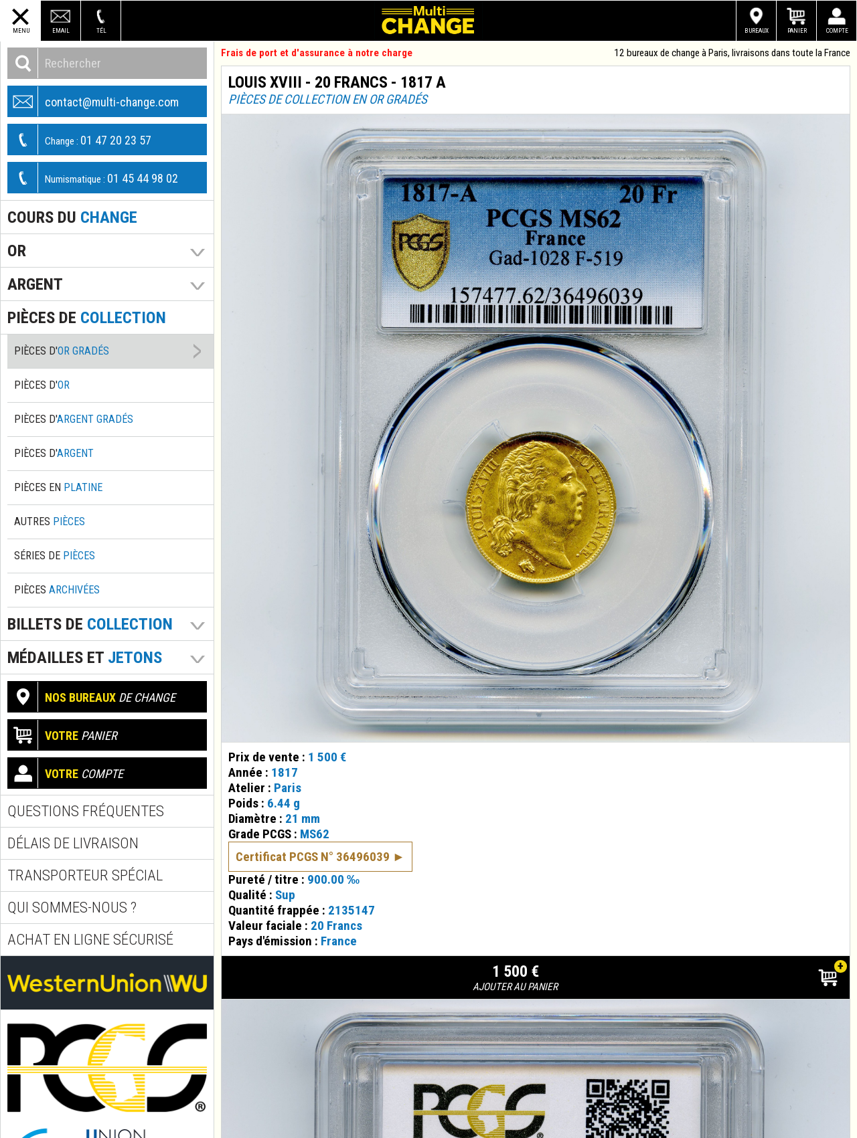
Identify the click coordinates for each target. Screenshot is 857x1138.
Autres (49, 521)
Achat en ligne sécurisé (90, 940)
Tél (101, 30)
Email (61, 30)
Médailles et (84, 657)
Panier (797, 30)
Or (16, 250)
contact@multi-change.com (93, 101)
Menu (21, 30)
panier (62, 735)
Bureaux (757, 30)
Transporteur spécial (85, 875)
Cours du (72, 217)
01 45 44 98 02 (93, 178)
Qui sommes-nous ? (72, 907)
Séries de (54, 555)
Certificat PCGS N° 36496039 (313, 838)
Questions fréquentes (85, 811)
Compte (837, 30)
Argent (35, 284)
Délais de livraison (73, 843)
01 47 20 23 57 (79, 139)
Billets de (90, 624)
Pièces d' (61, 351)
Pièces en (58, 487)
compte (65, 773)
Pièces (57, 589)
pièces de (86, 317)
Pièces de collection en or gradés (327, 99)
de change (91, 697)
